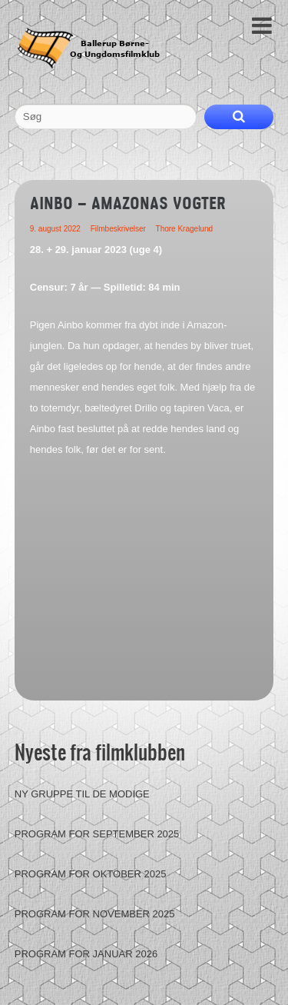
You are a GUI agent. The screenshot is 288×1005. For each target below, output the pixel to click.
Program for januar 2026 (86, 954)
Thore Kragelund (185, 229)
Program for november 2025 (95, 914)
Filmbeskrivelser (118, 229)
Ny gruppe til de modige (82, 794)
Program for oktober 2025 (91, 874)
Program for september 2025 (97, 834)
